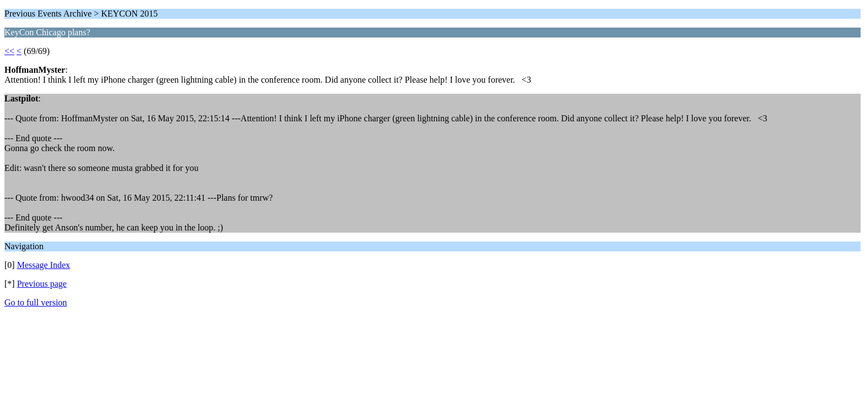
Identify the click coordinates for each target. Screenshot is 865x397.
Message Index (43, 265)
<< (9, 51)
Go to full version (35, 302)
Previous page (42, 283)
